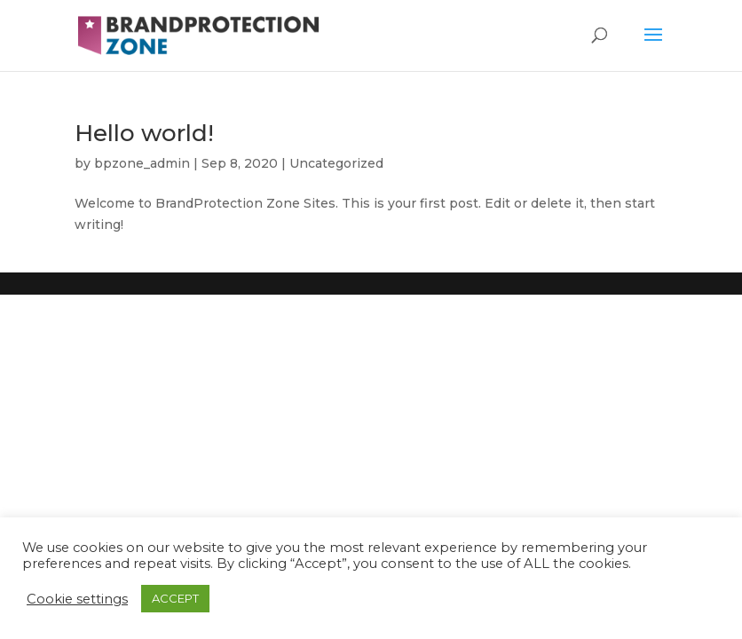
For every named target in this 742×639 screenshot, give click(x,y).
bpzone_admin (142, 163)
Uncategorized (336, 163)
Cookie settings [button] (77, 599)
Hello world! (144, 133)
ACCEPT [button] (175, 598)
